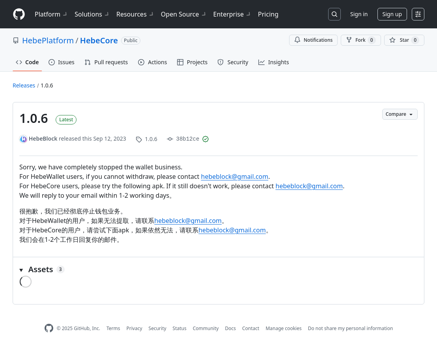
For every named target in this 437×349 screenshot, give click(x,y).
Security (157, 328)
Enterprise (232, 14)
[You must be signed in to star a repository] (404, 40)
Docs (230, 328)
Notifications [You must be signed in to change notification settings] (313, 40)
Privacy (134, 328)
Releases (24, 85)
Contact (250, 328)
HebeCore (99, 40)
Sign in (359, 14)
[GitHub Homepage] (49, 328)
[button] (218, 269)
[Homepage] (19, 14)
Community (206, 328)
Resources (135, 14)
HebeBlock (43, 138)
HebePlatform (48, 40)
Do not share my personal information (350, 328)
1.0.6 (47, 85)
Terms (113, 328)
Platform (51, 14)
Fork (360, 40)
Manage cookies (283, 328)
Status (180, 328)
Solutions (92, 14)
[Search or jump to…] (334, 14)
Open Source (184, 14)
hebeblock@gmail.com (235, 176)
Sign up (392, 14)
